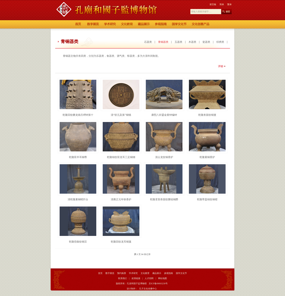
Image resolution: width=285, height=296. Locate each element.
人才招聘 (149, 278)
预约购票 (121, 273)
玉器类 (178, 42)
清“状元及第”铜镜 (121, 115)
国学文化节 (181, 273)
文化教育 (145, 273)
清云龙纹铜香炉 (164, 157)
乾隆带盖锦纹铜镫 (207, 199)
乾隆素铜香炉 (207, 157)
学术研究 (133, 273)
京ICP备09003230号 (158, 283)
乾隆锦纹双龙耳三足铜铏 (121, 157)
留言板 (213, 4)
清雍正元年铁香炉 (121, 199)
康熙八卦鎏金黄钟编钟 (164, 115)
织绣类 (220, 42)
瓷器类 (206, 42)
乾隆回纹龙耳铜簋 (121, 241)
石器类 (148, 42)
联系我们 (122, 278)
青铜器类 (163, 42)
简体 (222, 4)
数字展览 (109, 273)
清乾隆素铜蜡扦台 (78, 199)
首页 (100, 273)
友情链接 (135, 278)
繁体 (229, 4)
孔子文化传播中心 (148, 288)
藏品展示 (156, 273)
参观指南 (168, 273)
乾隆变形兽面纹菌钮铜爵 (164, 199)
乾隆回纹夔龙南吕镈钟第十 (78, 115)
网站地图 (162, 278)
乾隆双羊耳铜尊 (78, 157)
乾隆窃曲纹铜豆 (78, 241)
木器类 (192, 42)
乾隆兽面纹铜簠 (207, 115)
